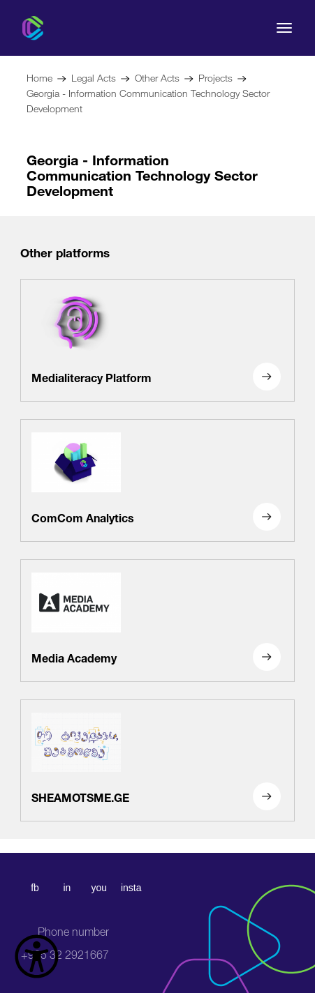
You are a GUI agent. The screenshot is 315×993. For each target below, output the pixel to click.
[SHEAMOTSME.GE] (157, 760)
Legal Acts (93, 76)
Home (39, 76)
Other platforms (65, 251)
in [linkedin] (67, 887)
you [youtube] (99, 887)
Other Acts (157, 76)
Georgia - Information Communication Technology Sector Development (148, 99)
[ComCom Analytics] (157, 480)
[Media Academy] (157, 620)
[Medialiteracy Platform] (157, 340)
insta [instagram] (131, 887)
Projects (215, 76)
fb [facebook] (35, 887)
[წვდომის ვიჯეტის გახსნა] (36, 956)
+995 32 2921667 (65, 943)
